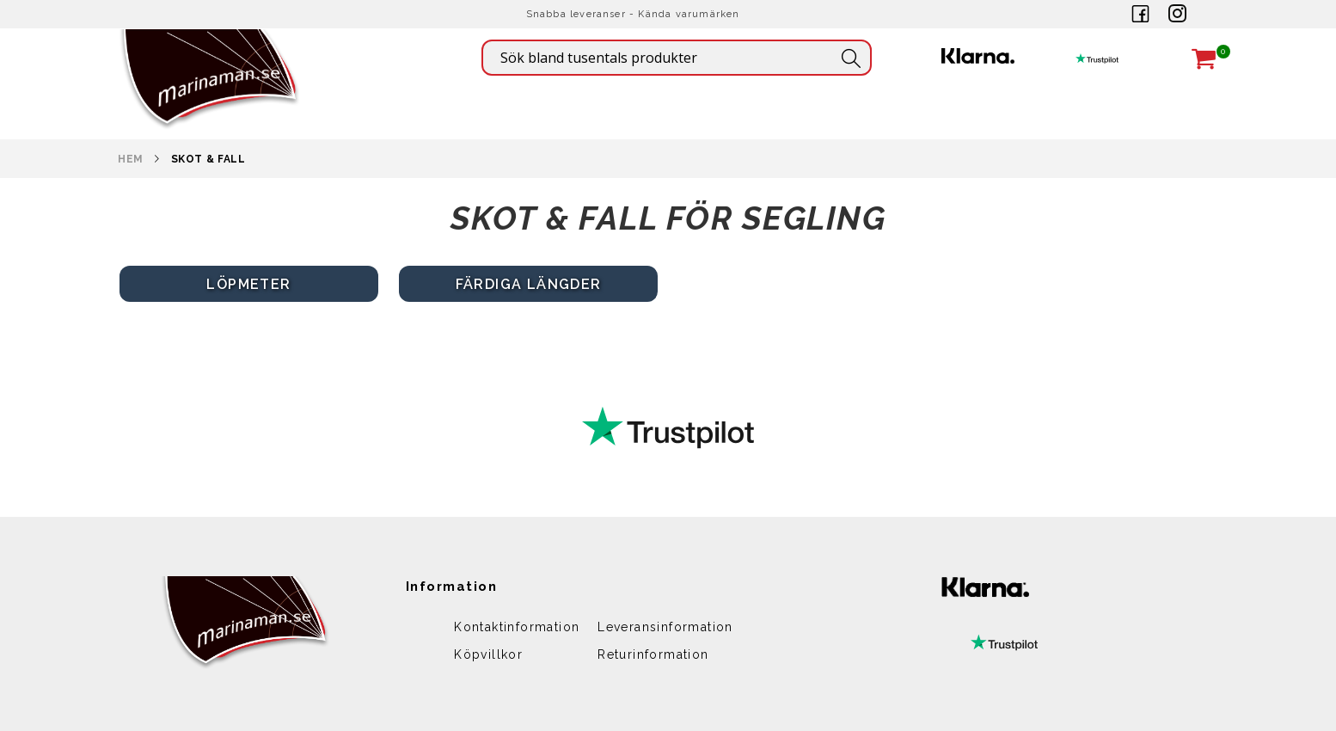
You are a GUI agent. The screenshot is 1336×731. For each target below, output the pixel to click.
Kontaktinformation (516, 627)
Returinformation (653, 654)
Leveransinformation (665, 627)
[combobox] (676, 57)
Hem (131, 159)
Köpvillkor (488, 654)
